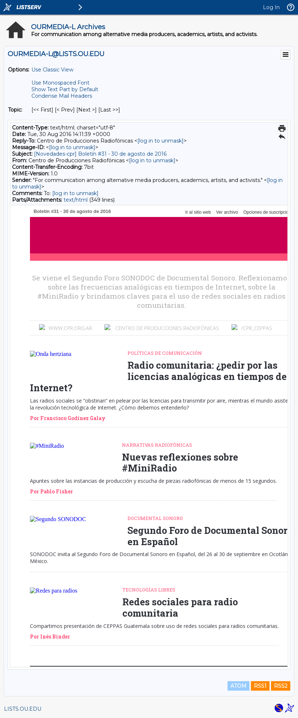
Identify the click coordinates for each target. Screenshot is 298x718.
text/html (76, 200)
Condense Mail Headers (61, 96)
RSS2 (280, 686)
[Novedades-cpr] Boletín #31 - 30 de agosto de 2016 (100, 154)
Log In (271, 7)
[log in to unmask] (160, 140)
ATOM (238, 686)
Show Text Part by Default (64, 89)
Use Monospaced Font (60, 82)
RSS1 (260, 686)
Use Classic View (52, 69)
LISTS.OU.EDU (22, 709)
